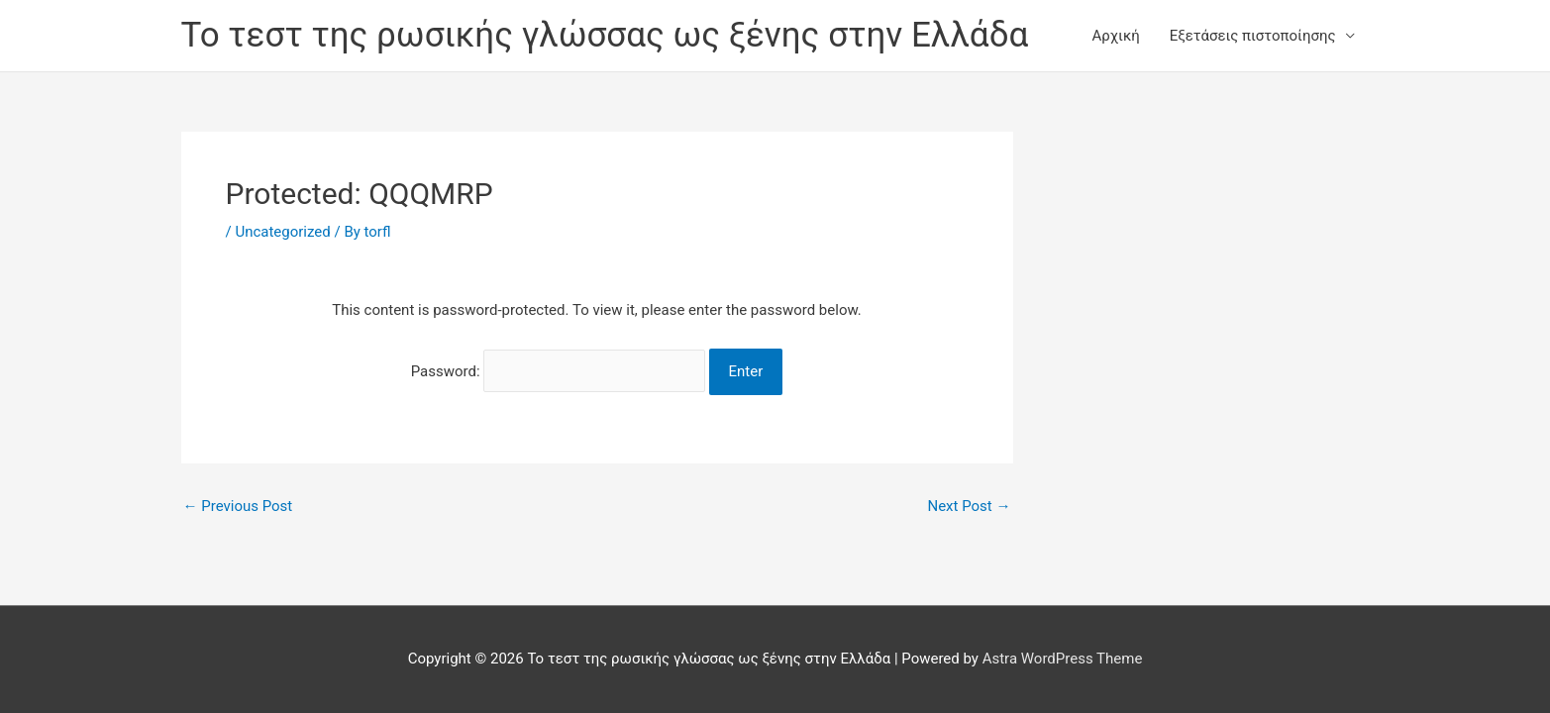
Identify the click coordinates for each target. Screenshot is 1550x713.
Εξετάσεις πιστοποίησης (1253, 36)
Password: (558, 371)
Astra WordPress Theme (1062, 658)
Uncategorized (282, 232)
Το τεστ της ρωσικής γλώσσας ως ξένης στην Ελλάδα (605, 35)
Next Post (968, 506)
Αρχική (1116, 36)
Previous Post (238, 506)
